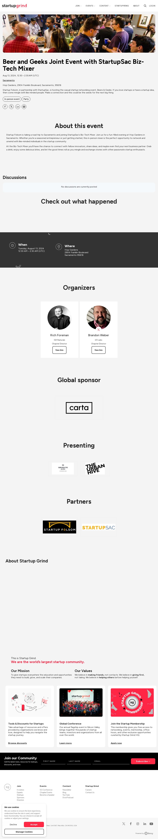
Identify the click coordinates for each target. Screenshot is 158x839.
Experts (20, 792)
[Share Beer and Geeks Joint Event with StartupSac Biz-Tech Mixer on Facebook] (5, 106)
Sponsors (20, 798)
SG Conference (46, 790)
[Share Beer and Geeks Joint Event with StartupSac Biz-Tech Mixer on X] (11, 106)
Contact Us (89, 792)
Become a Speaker (47, 795)
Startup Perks (122, 6)
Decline (13, 824)
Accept (33, 824)
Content (104, 6)
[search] (145, 6)
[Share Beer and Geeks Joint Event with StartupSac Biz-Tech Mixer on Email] (24, 106)
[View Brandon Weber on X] (99, 330)
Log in (152, 6)
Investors (20, 790)
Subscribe (142, 761)
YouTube (66, 795)
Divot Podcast (68, 798)
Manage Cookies (24, 831)
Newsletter (67, 790)
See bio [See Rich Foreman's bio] (59, 350)
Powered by (144, 833)
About (136, 6)
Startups (20, 795)
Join (77, 6)
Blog (64, 792)
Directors (20, 800)
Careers (88, 790)
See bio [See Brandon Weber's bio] (99, 350)
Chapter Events (46, 792)
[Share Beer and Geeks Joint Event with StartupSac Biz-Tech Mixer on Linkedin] (18, 106)
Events (89, 6)
